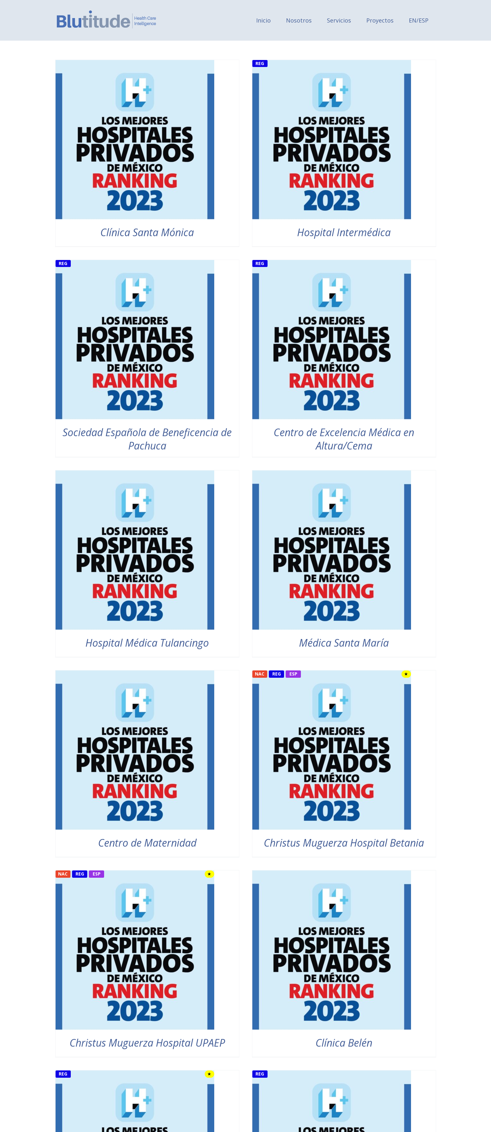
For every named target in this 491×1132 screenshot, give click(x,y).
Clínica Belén (343, 1042)
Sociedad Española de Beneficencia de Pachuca (147, 438)
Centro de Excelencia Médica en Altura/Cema (344, 438)
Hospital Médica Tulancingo (147, 642)
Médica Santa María (344, 642)
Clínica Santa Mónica (147, 232)
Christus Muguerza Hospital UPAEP (147, 1042)
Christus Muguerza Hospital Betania (344, 842)
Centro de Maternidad (147, 842)
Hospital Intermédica (344, 232)
